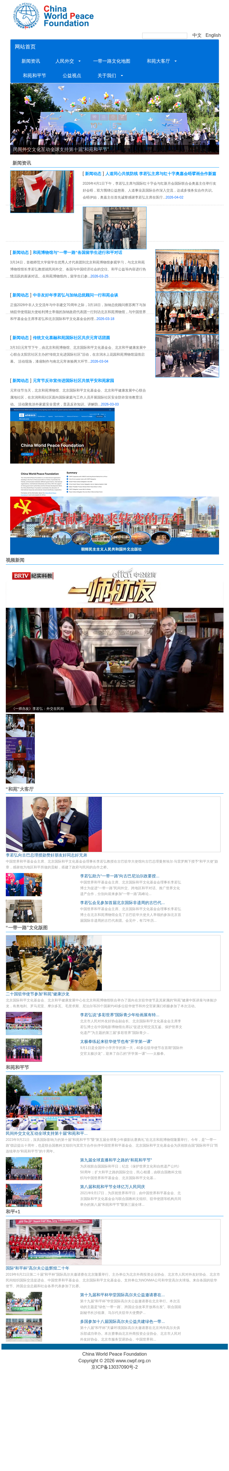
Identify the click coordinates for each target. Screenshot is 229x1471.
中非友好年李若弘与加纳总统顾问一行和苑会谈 (75, 295)
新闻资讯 (31, 61)
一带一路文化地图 (111, 61)
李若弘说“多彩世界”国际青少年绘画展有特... (119, 1014)
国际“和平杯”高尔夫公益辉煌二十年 (37, 1268)
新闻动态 (93, 173)
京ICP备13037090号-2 (114, 1367)
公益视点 (72, 75)
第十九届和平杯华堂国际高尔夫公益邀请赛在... (122, 1294)
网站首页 (25, 47)
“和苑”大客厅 (20, 789)
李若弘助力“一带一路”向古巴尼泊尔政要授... (119, 876)
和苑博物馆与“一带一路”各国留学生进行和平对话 (77, 252)
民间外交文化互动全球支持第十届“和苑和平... (47, 1133)
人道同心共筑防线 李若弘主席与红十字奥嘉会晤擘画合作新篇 (160, 173)
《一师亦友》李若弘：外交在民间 (38, 709)
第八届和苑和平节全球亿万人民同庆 (112, 1186)
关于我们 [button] (108, 75)
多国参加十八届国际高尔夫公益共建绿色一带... (122, 1321)
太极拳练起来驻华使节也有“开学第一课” (116, 1041)
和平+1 (13, 1211)
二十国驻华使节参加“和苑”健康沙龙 (37, 994)
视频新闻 (15, 560)
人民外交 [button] (67, 61)
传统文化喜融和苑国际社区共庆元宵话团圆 (71, 337)
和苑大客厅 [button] (160, 61)
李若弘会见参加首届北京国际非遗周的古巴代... (122, 902)
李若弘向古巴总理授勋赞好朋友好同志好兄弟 (46, 855)
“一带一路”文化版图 (27, 927)
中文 (197, 35)
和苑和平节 (34, 75)
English (213, 35)
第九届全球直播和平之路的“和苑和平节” (116, 1160)
